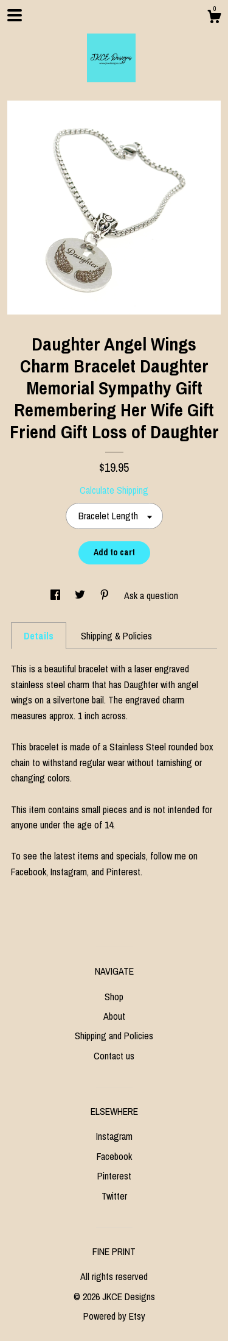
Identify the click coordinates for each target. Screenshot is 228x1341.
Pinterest (114, 1176)
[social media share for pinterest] (106, 595)
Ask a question (151, 595)
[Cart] (214, 18)
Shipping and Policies (114, 1035)
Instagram (114, 1136)
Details (39, 635)
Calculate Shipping (114, 490)
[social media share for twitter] (81, 595)
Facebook (114, 1156)
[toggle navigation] (14, 15)
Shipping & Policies (116, 635)
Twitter (114, 1196)
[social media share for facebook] (56, 595)
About (114, 1016)
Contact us (114, 1055)
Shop (114, 996)
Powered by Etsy (114, 1316)
